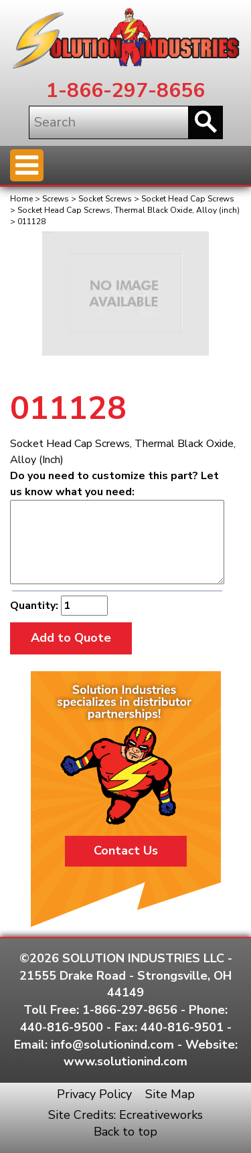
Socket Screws (105, 198)
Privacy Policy (94, 1094)
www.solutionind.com (125, 1061)
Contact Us (126, 850)
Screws (55, 198)
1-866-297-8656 (125, 90)
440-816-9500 (61, 1027)
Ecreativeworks (161, 1115)
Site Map (170, 1094)
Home (21, 198)
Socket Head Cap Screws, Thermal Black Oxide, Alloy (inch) (128, 210)
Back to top (125, 1132)
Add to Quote (71, 638)
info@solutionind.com (112, 1045)
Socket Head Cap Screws (187, 198)
